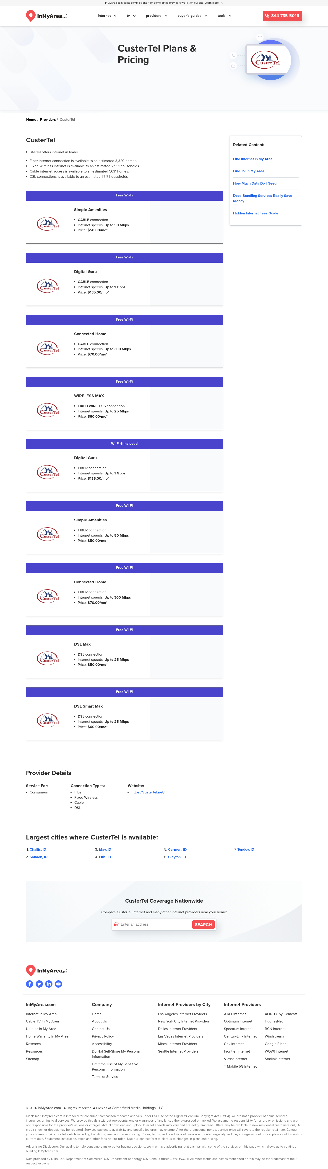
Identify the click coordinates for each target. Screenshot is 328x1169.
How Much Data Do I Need (254, 183)
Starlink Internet (277, 1059)
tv (129, 15)
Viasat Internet (235, 1059)
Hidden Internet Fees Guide (255, 213)
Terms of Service (105, 1076)
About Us (99, 1021)
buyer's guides (189, 15)
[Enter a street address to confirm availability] (155, 924)
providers (154, 15)
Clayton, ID (177, 857)
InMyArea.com (49, 1108)
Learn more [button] (212, 3)
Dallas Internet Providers (177, 1029)
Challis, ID (38, 849)
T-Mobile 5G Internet (240, 1066)
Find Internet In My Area (253, 159)
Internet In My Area (41, 1014)
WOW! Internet (276, 1051)
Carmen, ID (177, 849)
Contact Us (100, 1029)
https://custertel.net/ (147, 792)
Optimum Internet (238, 1021)
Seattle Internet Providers (178, 1051)
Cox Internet (234, 1044)
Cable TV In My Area (42, 1021)
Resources (34, 1051)
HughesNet (274, 1021)
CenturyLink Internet (240, 1036)
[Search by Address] (203, 924)
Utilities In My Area (41, 1029)
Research (33, 1044)
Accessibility (102, 1044)
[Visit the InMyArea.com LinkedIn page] (48, 984)
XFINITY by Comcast (281, 1014)
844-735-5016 (284, 15)
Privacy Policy (103, 1036)
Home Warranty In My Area (47, 1036)
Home (97, 1014)
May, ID (105, 849)
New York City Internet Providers (184, 1021)
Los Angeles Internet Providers (182, 1014)
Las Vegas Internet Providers (180, 1036)
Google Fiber (275, 1044)
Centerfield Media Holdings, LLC (137, 1108)
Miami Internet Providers (177, 1044)
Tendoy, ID (245, 849)
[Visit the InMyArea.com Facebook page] (29, 984)
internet (105, 15)
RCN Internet (275, 1029)
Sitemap (32, 1059)
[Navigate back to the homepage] (46, 16)
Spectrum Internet (238, 1029)
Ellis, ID (105, 857)
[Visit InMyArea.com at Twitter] (39, 984)
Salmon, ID (38, 857)
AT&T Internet (235, 1014)
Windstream (274, 1036)
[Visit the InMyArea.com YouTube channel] (58, 984)
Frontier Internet (237, 1051)
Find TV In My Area (248, 171)
